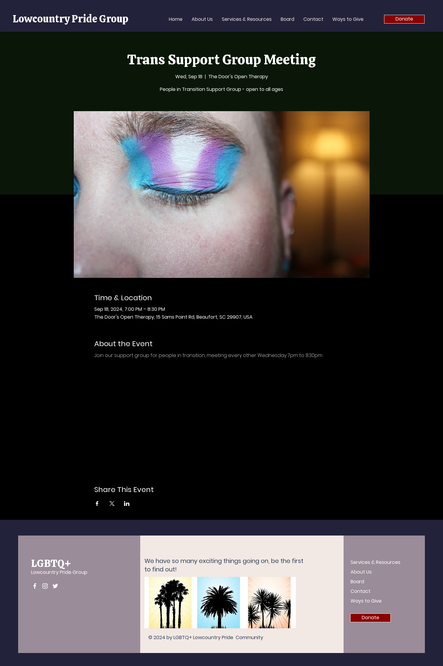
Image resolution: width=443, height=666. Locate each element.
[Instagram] (45, 586)
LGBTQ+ (51, 563)
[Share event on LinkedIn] (127, 503)
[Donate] (404, 19)
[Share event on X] (112, 503)
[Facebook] (34, 586)
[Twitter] (55, 586)
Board (357, 581)
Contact (360, 591)
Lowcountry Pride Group (59, 572)
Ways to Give (366, 600)
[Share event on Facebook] (97, 503)
